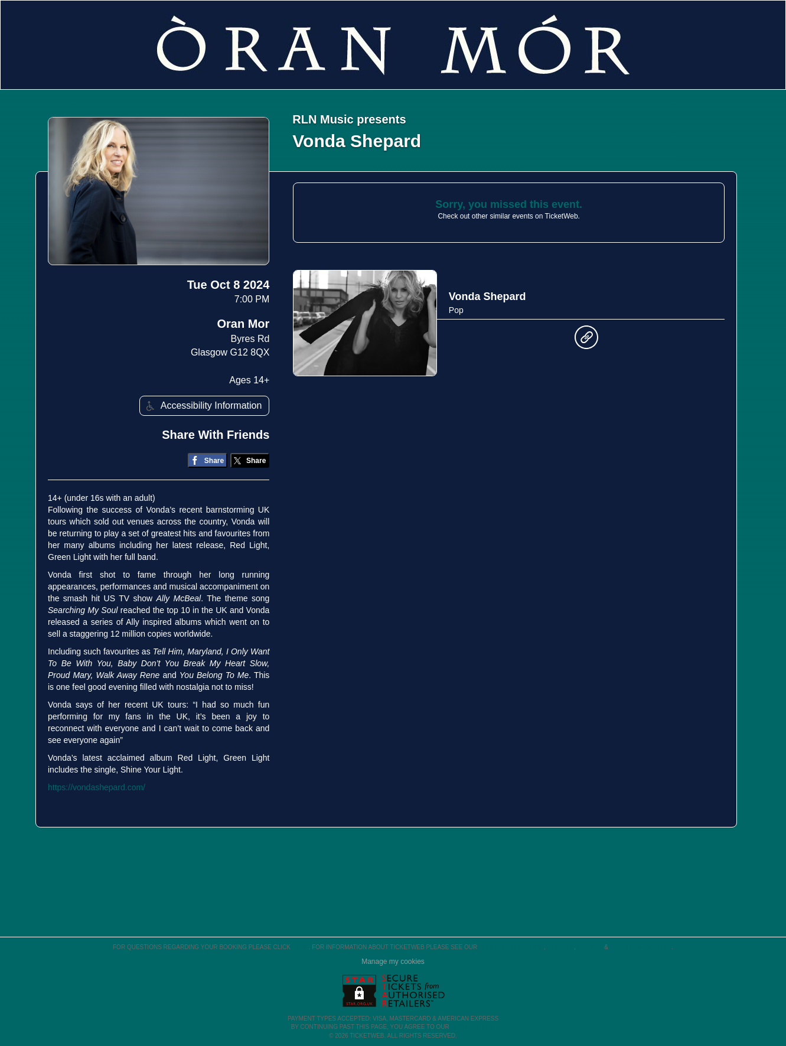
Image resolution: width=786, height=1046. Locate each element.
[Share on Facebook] (207, 460)
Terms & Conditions (511, 947)
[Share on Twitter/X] (250, 460)
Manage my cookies (393, 961)
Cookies (560, 947)
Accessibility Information (202, 406)
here (300, 947)
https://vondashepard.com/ (96, 787)
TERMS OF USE (473, 1027)
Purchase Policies (640, 947)
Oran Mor (243, 323)
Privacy (590, 947)
